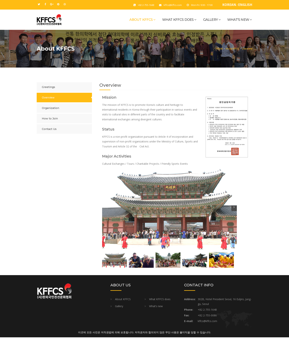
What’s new (156, 306)
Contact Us (49, 129)
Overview (247, 48)
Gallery (210, 20)
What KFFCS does (178, 20)
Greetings (48, 87)
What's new (238, 20)
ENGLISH (245, 5)
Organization (50, 108)
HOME (219, 48)
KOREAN (229, 5)
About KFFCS (141, 20)
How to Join (50, 118)
